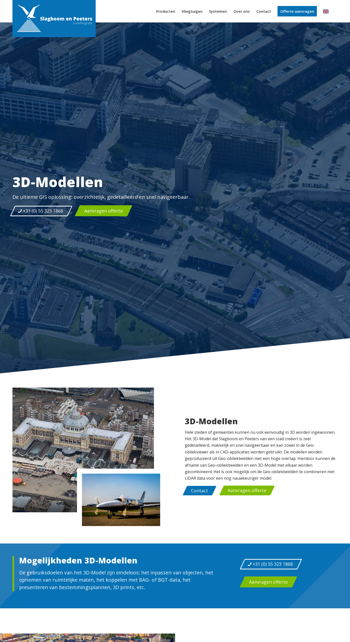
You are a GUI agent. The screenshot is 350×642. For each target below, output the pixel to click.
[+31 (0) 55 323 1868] (41, 211)
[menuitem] (165, 11)
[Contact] (199, 490)
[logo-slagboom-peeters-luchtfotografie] (54, 18)
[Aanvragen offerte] (104, 210)
